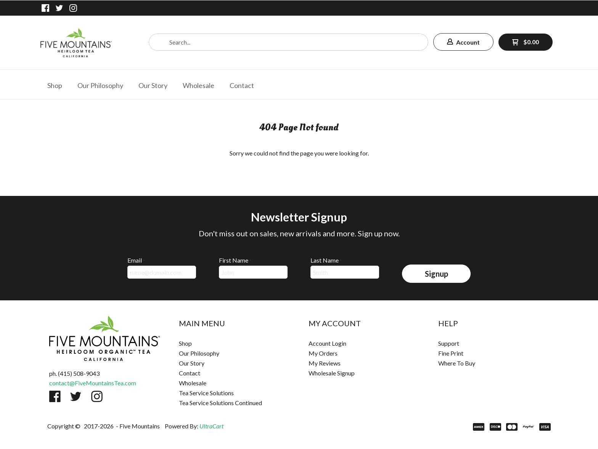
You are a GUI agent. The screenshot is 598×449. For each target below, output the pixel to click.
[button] (463, 42)
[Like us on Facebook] (45, 8)
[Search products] (288, 42)
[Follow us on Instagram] (73, 8)
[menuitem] (55, 84)
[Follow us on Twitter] (59, 8)
